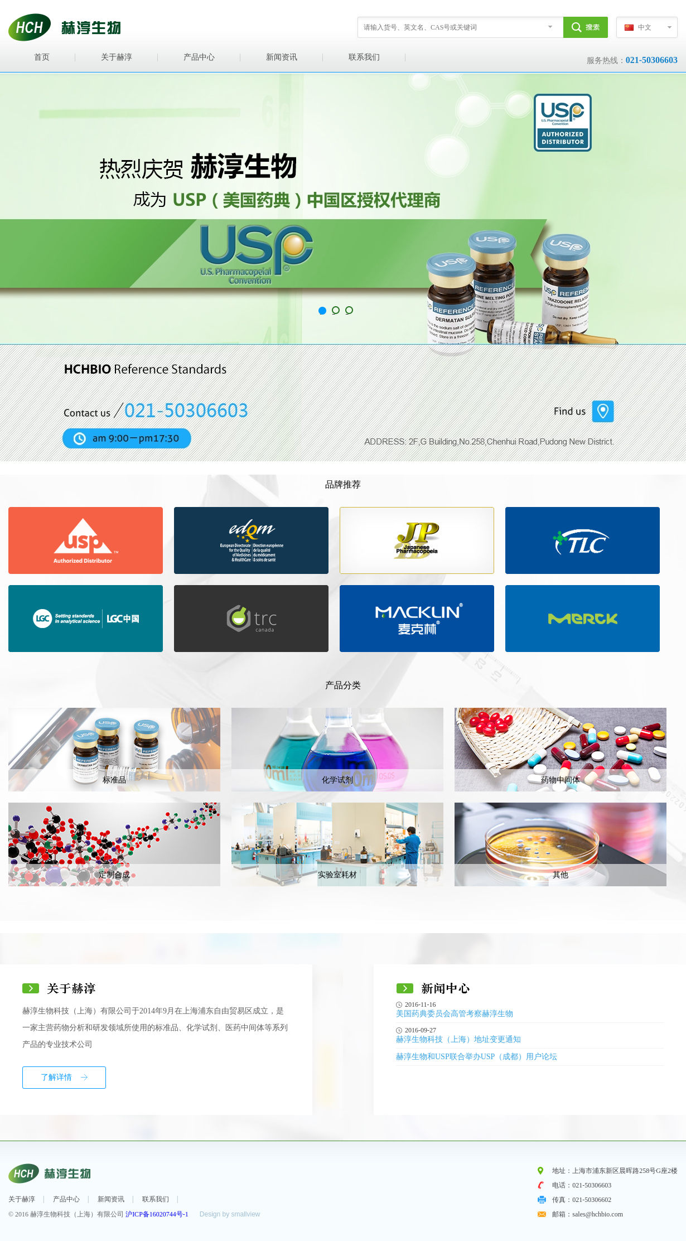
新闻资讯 (281, 57)
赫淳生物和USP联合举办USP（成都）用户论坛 (476, 1056)
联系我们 (364, 57)
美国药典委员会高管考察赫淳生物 (454, 1014)
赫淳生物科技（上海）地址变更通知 (458, 1039)
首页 (42, 57)
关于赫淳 (116, 57)
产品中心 (199, 57)
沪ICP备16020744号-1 (157, 1214)
